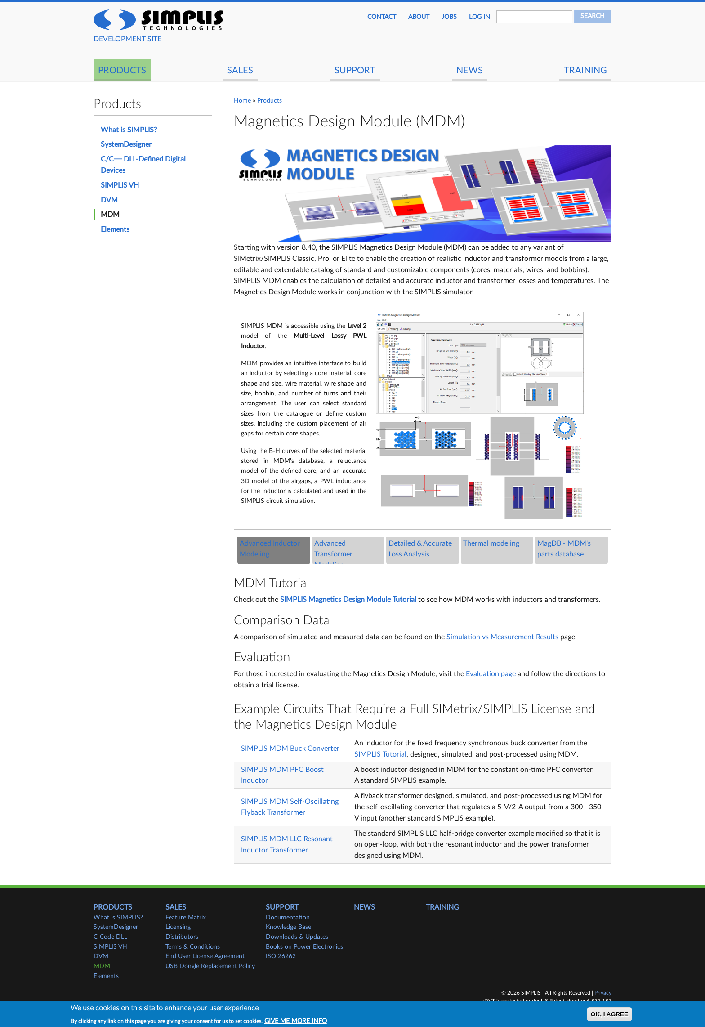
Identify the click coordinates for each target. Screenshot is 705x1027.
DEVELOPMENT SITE (127, 39)
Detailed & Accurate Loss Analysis (420, 549)
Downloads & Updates (297, 937)
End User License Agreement (205, 956)
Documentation (288, 918)
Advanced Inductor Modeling (270, 549)
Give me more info (295, 1021)
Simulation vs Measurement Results (502, 637)
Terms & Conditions (192, 947)
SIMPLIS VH (120, 185)
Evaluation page (491, 673)
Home (242, 101)
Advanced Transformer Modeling (333, 554)
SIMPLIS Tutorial (380, 754)
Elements (115, 229)
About (418, 17)
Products (122, 70)
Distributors (181, 937)
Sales (240, 70)
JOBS (449, 17)
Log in (479, 17)
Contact (381, 17)
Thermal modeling (491, 543)
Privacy (602, 993)
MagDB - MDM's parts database (564, 549)
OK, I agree (609, 1014)
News (469, 70)
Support (355, 70)
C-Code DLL (110, 937)
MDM (110, 214)
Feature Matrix (185, 918)
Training (585, 70)
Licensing (178, 927)
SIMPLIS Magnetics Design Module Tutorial (348, 599)
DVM (109, 200)
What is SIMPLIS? (129, 130)
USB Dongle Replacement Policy (210, 966)
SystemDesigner (126, 144)
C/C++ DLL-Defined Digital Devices (143, 165)
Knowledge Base (288, 927)
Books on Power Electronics (304, 947)
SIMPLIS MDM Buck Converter (290, 748)
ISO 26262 (281, 956)
